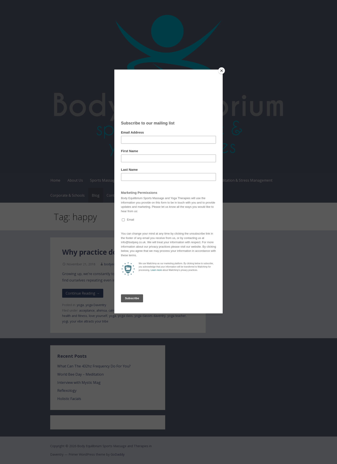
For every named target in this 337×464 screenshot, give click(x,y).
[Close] (221, 70)
